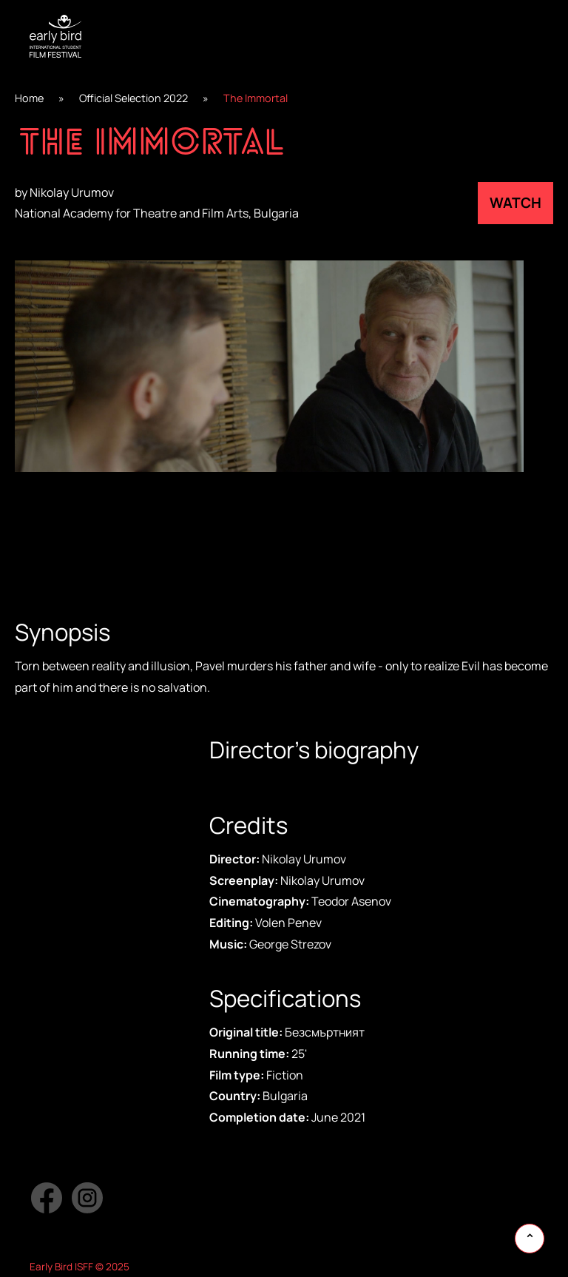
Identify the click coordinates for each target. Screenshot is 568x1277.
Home (29, 98)
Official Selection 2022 (133, 98)
